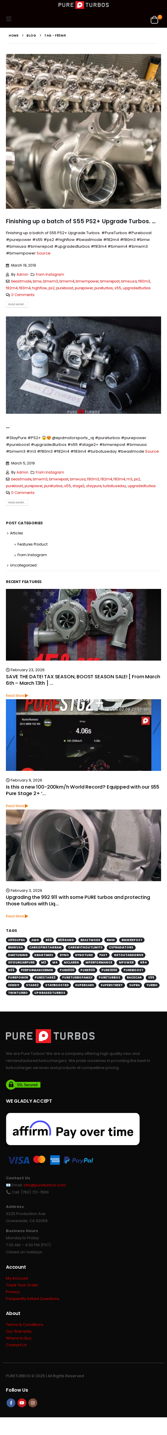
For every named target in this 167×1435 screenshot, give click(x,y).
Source (44, 253)
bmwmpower (87, 281)
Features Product (32, 544)
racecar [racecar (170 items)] (134, 977)
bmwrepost (110, 281)
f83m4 (24, 288)
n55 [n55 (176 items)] (11, 970)
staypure (93, 486)
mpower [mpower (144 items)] (126, 962)
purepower (84, 288)
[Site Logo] (84, 5)
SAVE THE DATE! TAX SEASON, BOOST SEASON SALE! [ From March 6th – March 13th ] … (83, 680)
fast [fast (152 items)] (103, 955)
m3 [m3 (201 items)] (43, 962)
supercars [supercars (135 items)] (84, 985)
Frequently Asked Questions (32, 1298)
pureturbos (103, 288)
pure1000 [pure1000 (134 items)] (109, 970)
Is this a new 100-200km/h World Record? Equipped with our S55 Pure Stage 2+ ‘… (82, 790)
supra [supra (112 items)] (134, 985)
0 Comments (23, 295)
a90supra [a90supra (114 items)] (16, 940)
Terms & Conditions (24, 1324)
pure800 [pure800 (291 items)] (67, 970)
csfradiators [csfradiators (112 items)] (121, 947)
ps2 (51, 288)
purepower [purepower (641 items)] (18, 977)
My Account (17, 1278)
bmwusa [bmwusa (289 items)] (15, 947)
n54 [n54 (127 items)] (143, 962)
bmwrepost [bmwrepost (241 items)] (131, 940)
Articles (16, 533)
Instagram (32, 1402)
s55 (117, 288)
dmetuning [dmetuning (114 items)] (18, 955)
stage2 (78, 486)
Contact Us (16, 1345)
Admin (22, 274)
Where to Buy (18, 1338)
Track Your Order (22, 1285)
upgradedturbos (137, 288)
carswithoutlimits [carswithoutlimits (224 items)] (85, 947)
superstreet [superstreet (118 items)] (111, 985)
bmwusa (129, 281)
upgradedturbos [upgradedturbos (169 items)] (49, 993)
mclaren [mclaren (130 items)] (71, 962)
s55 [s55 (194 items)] (151, 977)
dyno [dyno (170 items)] (64, 955)
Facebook (11, 1402)
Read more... (17, 304)
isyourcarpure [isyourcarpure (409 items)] (21, 962)
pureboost (64, 288)
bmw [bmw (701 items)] (111, 940)
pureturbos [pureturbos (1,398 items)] (109, 977)
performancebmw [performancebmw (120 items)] (37, 970)
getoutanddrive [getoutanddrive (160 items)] (128, 955)
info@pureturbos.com (45, 1185)
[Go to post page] (83, 625)
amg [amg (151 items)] (35, 940)
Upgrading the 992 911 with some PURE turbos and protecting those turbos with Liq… (78, 900)
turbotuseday (114, 486)
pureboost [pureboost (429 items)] (133, 970)
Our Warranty (19, 1331)
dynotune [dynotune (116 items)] (84, 955)
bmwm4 (66, 281)
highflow (39, 288)
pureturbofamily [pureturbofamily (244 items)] (77, 977)
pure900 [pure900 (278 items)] (87, 970)
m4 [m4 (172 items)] (55, 962)
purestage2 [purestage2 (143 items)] (45, 977)
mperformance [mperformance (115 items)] (98, 962)
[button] (10, 19)
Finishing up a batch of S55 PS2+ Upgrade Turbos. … (81, 221)
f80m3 (144, 281)
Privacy (13, 1292)
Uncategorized (23, 565)
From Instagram (50, 274)
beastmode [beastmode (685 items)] (90, 940)
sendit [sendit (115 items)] (14, 985)
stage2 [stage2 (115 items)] (32, 985)
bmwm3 (50, 281)
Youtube (21, 1402)
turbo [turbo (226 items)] (152, 985)
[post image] (83, 131)
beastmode (21, 281)
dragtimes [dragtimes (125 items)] (43, 955)
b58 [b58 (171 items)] (49, 940)
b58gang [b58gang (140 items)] (66, 940)
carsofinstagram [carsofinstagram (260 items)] (45, 947)
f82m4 (11, 288)
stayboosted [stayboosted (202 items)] (57, 985)
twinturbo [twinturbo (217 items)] (18, 993)
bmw (37, 281)
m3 (129, 479)
